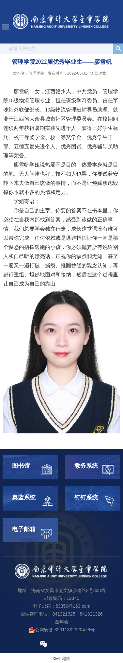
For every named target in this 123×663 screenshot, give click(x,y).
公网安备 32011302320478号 (61, 629)
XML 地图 (62, 658)
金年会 (62, 621)
